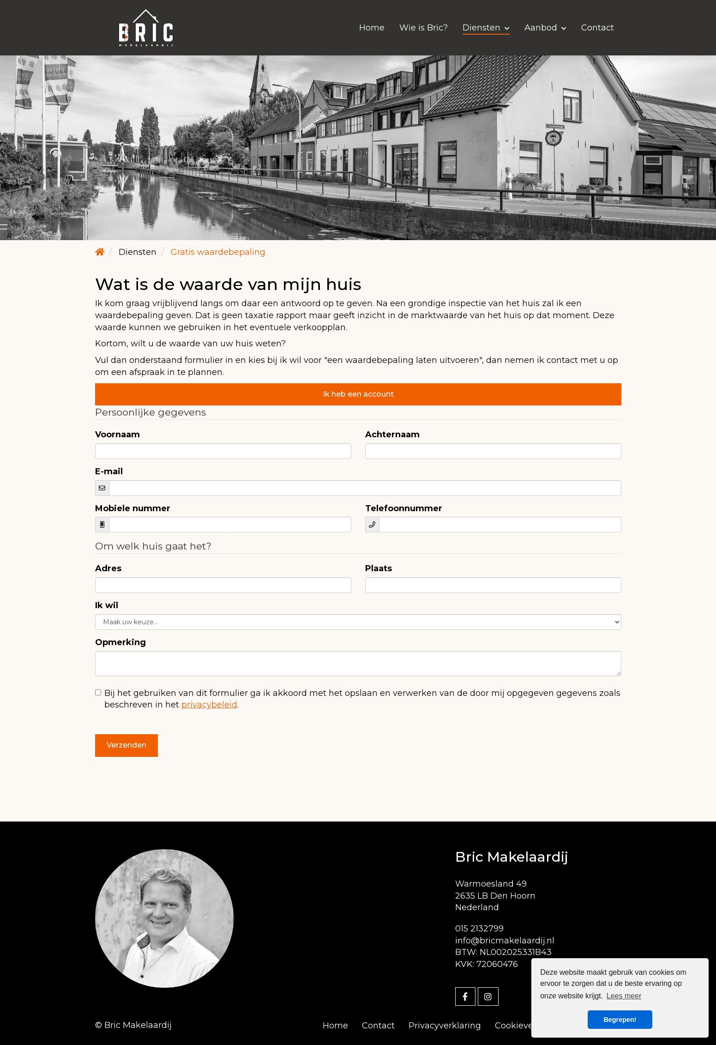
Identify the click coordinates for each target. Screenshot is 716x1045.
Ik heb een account (358, 394)
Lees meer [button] (624, 996)
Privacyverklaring (445, 1026)
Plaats (378, 568)
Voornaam (117, 434)
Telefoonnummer (403, 508)
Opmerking (120, 642)
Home (372, 28)
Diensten (486, 28)
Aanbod (545, 28)
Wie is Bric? (423, 28)
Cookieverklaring (530, 1026)
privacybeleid (209, 705)
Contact (597, 28)
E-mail (109, 471)
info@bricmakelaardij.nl (504, 941)
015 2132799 (479, 929)
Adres (108, 568)
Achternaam (392, 434)
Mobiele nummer (132, 508)
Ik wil (106, 605)
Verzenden (126, 745)
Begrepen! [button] (619, 1019)
